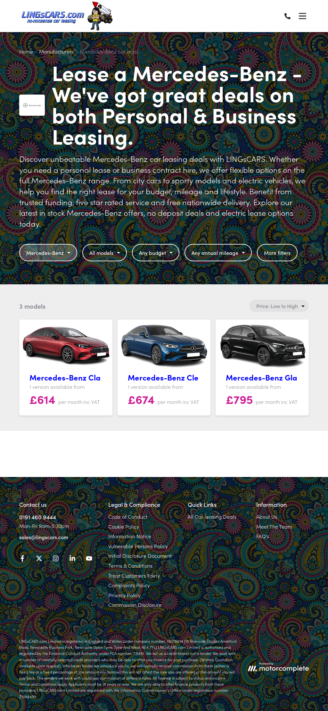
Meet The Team (274, 526)
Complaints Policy (129, 585)
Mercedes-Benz (49, 252)
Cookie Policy (123, 526)
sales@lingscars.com (43, 536)
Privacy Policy (124, 594)
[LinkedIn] (72, 559)
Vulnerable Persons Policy (138, 545)
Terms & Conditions (130, 565)
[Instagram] (55, 559)
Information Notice (129, 536)
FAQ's (262, 536)
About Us (266, 516)
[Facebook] (22, 559)
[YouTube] (89, 559)
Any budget (156, 252)
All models (105, 252)
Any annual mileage (219, 252)
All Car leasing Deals (212, 516)
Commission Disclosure (135, 604)
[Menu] (302, 16)
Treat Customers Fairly (134, 575)
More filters (277, 252)
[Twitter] (39, 559)
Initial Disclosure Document (140, 555)
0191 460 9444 (37, 517)
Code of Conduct (127, 516)
